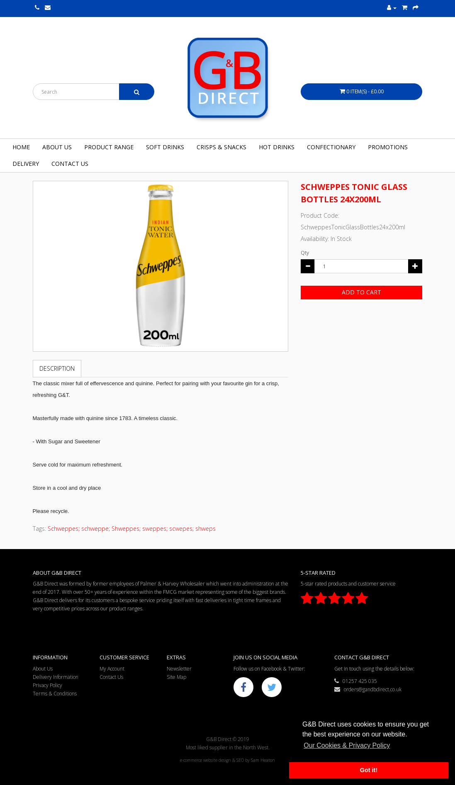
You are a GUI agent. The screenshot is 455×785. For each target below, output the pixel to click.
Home (21, 147)
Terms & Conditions (55, 693)
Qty (305, 252)
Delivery (25, 164)
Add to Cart (361, 292)
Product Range (109, 147)
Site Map (176, 676)
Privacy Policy (47, 685)
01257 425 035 (355, 681)
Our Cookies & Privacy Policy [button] (347, 745)
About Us (57, 147)
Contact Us (69, 164)
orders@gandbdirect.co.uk (367, 689)
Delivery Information (55, 676)
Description (57, 368)
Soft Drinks (165, 147)
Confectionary (331, 147)
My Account (112, 668)
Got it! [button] (368, 770)
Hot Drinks (276, 147)
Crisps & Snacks (221, 147)
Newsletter (179, 668)
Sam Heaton (263, 760)
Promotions (388, 147)
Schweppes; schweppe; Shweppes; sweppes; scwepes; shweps (132, 528)
